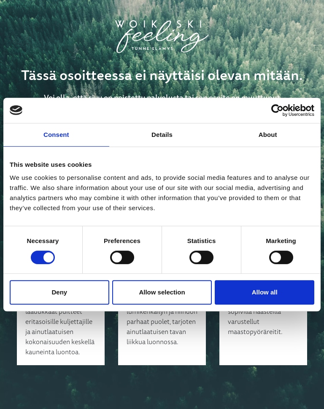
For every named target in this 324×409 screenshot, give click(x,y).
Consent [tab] (56, 134)
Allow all (265, 292)
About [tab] (268, 134)
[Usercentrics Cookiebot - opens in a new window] (277, 110)
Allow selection (162, 292)
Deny (59, 292)
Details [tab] (162, 134)
